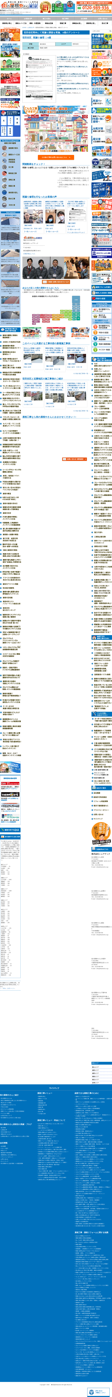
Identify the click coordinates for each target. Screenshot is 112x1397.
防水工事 (105, 23)
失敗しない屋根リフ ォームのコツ (85, 1137)
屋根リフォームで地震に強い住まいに (48, 1141)
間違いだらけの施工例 (82, 1127)
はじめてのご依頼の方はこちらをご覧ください (51, 1123)
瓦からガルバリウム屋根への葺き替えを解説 (88, 1183)
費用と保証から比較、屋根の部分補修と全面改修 (89, 1142)
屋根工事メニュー (43, 1126)
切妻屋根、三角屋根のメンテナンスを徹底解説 (88, 1248)
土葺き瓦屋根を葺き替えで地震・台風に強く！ (88, 1354)
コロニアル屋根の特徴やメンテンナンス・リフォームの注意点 (93, 1172)
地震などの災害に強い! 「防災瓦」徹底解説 (87, 1200)
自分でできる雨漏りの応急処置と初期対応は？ (88, 1292)
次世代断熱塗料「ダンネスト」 (84, 1369)
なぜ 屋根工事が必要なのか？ (84, 1133)
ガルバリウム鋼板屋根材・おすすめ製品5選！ (88, 1176)
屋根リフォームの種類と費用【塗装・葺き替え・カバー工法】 (93, 1144)
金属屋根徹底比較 (80, 1343)
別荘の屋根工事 (42, 1169)
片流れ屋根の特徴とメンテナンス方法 (86, 1246)
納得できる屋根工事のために (83, 1124)
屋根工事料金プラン (43, 1128)
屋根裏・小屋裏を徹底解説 (83, 1311)
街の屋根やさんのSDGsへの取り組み (11, 1117)
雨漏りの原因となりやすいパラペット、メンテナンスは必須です (93, 1272)
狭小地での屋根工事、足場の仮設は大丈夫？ (88, 1163)
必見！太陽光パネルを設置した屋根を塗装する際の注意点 (91, 1155)
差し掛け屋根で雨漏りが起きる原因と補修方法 (88, 1294)
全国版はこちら (80, 338)
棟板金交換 (49, 23)
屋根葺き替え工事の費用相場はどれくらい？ (50, 1179)
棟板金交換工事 (42, 1105)
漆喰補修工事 (42, 1103)
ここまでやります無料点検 (45, 1130)
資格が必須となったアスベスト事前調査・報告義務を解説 (91, 1326)
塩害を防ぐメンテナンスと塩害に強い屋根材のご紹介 (90, 1363)
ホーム (9, 19)
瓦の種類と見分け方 (81, 1319)
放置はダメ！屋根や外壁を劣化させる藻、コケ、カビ (90, 1360)
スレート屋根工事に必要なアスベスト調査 (87, 1324)
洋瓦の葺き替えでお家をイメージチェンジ (87, 1358)
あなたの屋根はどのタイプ (83, 1236)
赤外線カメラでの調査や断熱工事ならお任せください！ (53, 1151)
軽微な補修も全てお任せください (47, 1132)
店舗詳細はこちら (29, 253)
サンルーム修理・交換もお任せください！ (49, 1156)
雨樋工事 (63, 23)
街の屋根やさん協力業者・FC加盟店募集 (12, 1163)
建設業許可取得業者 (6, 1152)
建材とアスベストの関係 (82, 1328)
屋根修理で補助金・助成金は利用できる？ (49, 1175)
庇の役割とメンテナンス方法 (83, 1281)
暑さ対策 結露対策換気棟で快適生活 (86, 1313)
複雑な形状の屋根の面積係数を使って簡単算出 (88, 1307)
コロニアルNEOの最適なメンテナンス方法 (87, 1174)
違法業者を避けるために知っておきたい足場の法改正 (90, 1226)
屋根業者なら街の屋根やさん (9, 1155)
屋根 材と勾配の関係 (81, 1289)
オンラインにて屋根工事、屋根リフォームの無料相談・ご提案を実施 (94, 1099)
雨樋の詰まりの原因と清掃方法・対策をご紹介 (51, 1160)
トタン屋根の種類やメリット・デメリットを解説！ (90, 1150)
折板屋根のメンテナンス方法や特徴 (85, 1152)
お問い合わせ (102, 19)
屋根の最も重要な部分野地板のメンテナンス (88, 1332)
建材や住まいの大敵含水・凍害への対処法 (87, 1317)
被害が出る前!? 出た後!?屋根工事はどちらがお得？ (89, 1135)
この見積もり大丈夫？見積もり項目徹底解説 (88, 1108)
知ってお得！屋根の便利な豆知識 (85, 1240)
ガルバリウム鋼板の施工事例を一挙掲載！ (87, 1165)
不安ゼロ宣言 (4, 1107)
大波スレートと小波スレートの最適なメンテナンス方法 (91, 1356)
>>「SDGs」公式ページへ (7, 988)
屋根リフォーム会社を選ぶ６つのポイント (87, 1206)
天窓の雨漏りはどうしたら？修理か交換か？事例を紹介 (91, 1257)
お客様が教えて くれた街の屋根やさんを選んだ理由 (15, 1136)
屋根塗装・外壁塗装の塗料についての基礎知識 (88, 1371)
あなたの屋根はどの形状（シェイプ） (86, 1287)
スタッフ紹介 (4, 1148)
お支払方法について (6, 1115)
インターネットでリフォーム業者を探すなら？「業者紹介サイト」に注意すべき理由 (94, 1115)
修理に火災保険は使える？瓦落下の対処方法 (88, 1215)
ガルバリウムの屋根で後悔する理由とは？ (87, 1345)
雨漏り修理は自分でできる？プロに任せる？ (88, 1251)
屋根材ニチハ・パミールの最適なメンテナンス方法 (90, 1159)
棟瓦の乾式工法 (80, 1195)
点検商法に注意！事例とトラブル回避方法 (87, 1112)
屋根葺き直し (91, 23)
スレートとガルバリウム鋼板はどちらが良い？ (88, 1167)
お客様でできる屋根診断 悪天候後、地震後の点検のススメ (93, 1208)
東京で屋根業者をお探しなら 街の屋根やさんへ (14, 1100)
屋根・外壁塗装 (35, 23)
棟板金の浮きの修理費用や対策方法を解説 (87, 1122)
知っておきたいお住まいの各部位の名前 (86, 1242)
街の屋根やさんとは (6, 1098)
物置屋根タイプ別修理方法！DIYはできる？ (50, 1154)
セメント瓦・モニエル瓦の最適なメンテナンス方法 (90, 1352)
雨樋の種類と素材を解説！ (45, 1166)
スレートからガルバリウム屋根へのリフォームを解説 (90, 1170)
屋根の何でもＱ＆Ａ (6, 1134)
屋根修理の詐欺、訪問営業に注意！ (85, 1110)
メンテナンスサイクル (82, 1104)
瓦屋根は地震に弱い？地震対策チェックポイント (89, 1198)
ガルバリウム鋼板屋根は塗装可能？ (85, 1185)
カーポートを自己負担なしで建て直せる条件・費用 (52, 1149)
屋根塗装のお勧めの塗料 (82, 1373)
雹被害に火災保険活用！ (82, 1221)
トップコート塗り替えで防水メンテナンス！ (88, 1279)
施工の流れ (47, 19)
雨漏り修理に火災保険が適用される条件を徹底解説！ (90, 1223)
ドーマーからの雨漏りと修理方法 (85, 1365)
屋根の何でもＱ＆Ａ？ (82, 1375)
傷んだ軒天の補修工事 (82, 1283)
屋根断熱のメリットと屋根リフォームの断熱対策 (89, 1367)
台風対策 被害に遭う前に (45, 1138)
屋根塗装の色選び (80, 1129)
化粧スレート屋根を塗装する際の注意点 (86, 1157)
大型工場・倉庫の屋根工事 (45, 1145)
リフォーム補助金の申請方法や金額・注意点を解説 (52, 1177)
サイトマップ (4, 1161)
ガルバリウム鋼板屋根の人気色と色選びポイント (89, 1189)
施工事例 (65, 19)
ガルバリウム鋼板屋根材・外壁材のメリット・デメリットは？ (93, 1180)
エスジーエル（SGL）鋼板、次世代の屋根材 (88, 1347)
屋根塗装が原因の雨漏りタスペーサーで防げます (89, 1261)
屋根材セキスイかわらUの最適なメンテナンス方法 (89, 1161)
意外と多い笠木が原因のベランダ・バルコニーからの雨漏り (92, 1264)
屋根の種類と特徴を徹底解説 (83, 1238)
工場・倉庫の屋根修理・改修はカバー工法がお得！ (52, 1158)
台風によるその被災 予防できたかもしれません (88, 1219)
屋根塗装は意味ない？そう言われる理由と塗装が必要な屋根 (92, 1259)
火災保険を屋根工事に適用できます (48, 1143)
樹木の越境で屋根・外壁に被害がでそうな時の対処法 (90, 1204)
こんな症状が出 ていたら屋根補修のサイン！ (88, 1210)
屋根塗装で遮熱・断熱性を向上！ (85, 1131)
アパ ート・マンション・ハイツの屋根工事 (50, 1147)
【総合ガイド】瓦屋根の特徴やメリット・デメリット (90, 1193)
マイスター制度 (5, 1113)
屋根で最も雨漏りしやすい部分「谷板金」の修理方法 (90, 1300)
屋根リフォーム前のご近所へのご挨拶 (86, 1106)
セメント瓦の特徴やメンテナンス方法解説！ (88, 1350)
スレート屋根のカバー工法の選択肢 (85, 1146)
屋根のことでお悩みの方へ (83, 1096)
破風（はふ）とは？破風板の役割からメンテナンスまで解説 (92, 1285)
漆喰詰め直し (77, 23)
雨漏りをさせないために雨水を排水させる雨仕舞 (89, 1296)
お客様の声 (28, 19)
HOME (24, 27)
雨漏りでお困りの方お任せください (48, 1134)
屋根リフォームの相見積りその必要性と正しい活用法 (90, 1102)
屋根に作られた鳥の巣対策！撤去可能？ (49, 1164)
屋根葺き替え (7, 23)
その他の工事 (42, 1113)
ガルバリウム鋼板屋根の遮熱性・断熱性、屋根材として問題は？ (93, 1187)
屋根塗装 (40, 1100)
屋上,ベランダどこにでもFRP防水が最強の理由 (88, 1266)
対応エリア (4, 1150)
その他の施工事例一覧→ (81, 373)
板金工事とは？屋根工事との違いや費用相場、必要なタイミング (93, 1120)
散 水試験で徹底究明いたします (47, 1136)
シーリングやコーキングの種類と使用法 (86, 1335)
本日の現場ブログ (6, 1132)
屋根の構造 (79, 1244)
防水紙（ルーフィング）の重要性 (85, 1330)
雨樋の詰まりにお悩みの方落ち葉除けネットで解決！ (52, 1162)
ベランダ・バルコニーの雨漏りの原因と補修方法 (89, 1274)
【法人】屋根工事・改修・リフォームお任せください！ (53, 1171)
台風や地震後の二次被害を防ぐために (86, 1217)
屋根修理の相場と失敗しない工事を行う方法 (88, 1139)
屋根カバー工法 (21, 23)
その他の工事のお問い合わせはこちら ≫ (56, 157)
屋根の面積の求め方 (81, 1304)
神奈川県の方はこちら (31, 338)
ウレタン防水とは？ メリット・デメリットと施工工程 (91, 1276)
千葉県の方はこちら (56, 338)
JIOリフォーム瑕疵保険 (7, 1109)
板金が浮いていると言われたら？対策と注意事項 (89, 1118)
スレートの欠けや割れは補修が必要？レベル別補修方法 (91, 1148)
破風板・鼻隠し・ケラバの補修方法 (85, 1253)
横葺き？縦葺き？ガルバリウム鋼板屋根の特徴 (88, 1178)
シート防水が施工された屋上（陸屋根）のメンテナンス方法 (92, 1268)
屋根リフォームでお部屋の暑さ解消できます (88, 1315)
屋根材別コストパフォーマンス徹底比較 (86, 1337)
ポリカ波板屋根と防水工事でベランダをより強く (51, 1173)
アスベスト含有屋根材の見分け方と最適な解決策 (89, 1322)
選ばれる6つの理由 (6, 1102)
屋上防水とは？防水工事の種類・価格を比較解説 (89, 1270)
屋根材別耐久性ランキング (83, 1339)
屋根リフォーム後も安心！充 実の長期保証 (12, 1111)
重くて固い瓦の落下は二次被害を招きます (87, 1213)
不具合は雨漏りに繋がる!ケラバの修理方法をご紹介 (90, 1255)
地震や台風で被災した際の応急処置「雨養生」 (88, 1309)
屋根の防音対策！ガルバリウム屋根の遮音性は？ (89, 1191)
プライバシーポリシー (7, 1157)
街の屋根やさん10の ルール (8, 1104)
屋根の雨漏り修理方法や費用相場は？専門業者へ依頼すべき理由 (93, 1298)
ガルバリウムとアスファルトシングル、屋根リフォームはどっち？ (94, 1341)
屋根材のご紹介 (80, 1302)
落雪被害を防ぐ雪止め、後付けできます (86, 1202)
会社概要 (84, 19)
